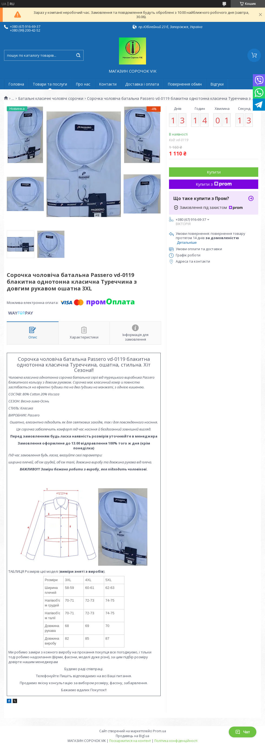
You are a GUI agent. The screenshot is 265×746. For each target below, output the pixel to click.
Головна (16, 84)
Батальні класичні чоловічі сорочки (50, 98)
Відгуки (217, 84)
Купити (214, 172)
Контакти (108, 84)
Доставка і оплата (142, 84)
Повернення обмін (185, 84)
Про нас (83, 84)
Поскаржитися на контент (130, 740)
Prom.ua (159, 731)
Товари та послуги (50, 84)
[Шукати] (78, 55)
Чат (242, 732)
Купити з (214, 184)
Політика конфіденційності (175, 740)
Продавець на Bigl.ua (132, 736)
